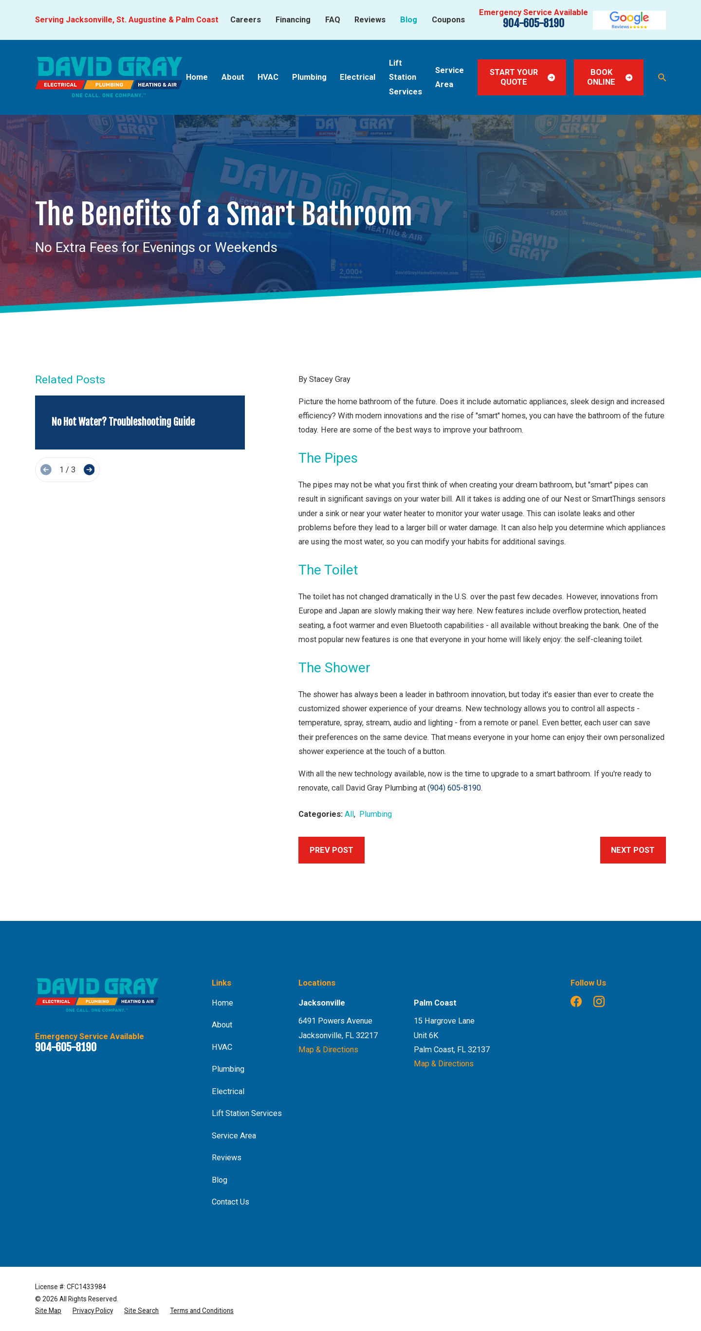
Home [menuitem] (197, 77)
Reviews (370, 19)
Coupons (448, 19)
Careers (245, 19)
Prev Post (331, 850)
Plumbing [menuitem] (309, 77)
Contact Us (230, 1201)
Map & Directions (328, 1049)
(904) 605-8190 (454, 787)
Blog (408, 19)
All (349, 814)
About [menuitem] (232, 77)
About (222, 1024)
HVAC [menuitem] (268, 77)
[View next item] (89, 469)
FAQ (332, 19)
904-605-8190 (533, 23)
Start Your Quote (522, 77)
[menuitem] (48, 1310)
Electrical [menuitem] (357, 77)
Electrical (228, 1091)
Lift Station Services (247, 1113)
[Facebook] (576, 1001)
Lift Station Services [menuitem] (405, 77)
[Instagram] (599, 1001)
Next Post (633, 850)
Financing (293, 19)
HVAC (222, 1047)
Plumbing (375, 814)
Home (222, 1002)
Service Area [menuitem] (449, 77)
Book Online (609, 77)
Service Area (234, 1135)
